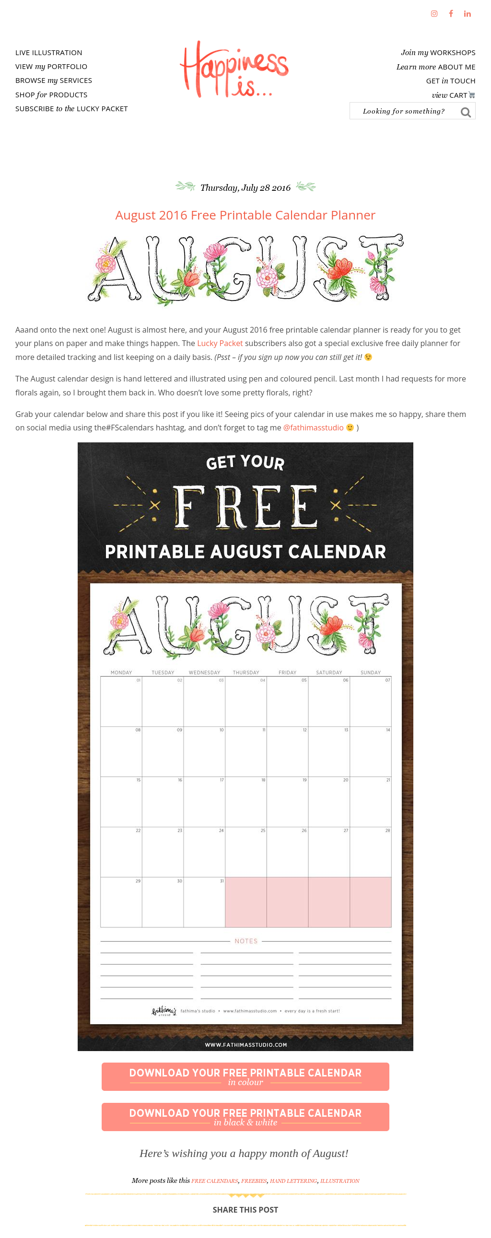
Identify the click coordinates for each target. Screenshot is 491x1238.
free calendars (214, 1181)
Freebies (254, 1181)
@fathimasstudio (313, 427)
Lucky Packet (220, 343)
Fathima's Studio (234, 69)
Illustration (339, 1181)
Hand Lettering (293, 1181)
